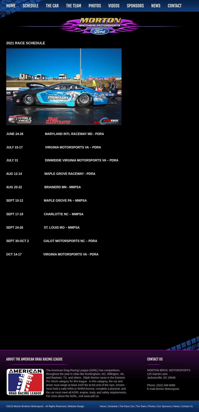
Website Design (76, 406)
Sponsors (135, 5)
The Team (73, 5)
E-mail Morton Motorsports (163, 388)
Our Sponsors (164, 406)
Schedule (30, 5)
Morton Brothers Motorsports (99, 26)
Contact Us (187, 406)
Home (10, 5)
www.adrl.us (91, 396)
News (155, 5)
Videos (113, 5)
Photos (95, 5)
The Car (52, 5)
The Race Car (127, 406)
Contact (175, 5)
